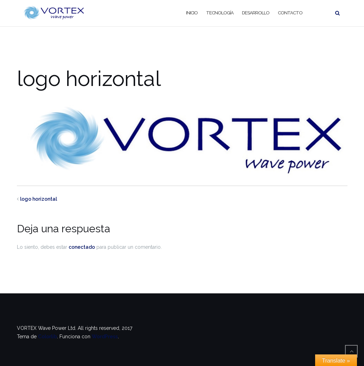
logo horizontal (38, 199)
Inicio (192, 12)
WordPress (105, 336)
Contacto (290, 12)
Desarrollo (255, 12)
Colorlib (47, 336)
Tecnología (220, 12)
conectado (82, 247)
